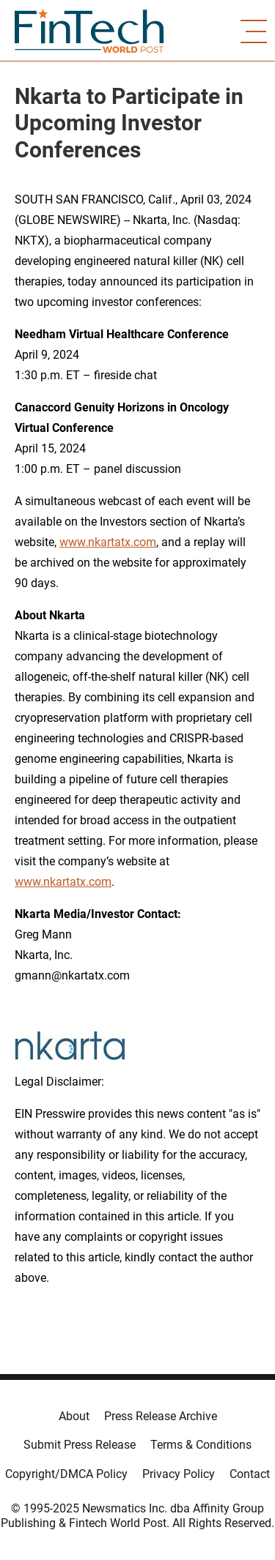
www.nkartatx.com (107, 542)
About (74, 1416)
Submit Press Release (79, 1445)
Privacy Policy (178, 1474)
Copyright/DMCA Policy (66, 1474)
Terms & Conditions (201, 1445)
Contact (250, 1474)
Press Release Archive (160, 1416)
